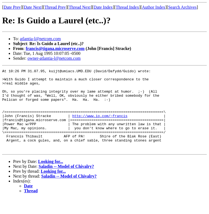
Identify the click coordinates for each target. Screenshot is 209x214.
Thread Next (80, 7)
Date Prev (12, 7)
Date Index (103, 7)
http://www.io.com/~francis (99, 125)
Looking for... (50, 177)
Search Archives (182, 7)
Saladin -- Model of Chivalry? (66, 182)
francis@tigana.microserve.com (55, 48)
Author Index (153, 7)
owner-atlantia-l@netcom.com (54, 58)
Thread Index (127, 7)
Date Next (33, 7)
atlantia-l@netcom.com (40, 38)
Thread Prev (55, 7)
